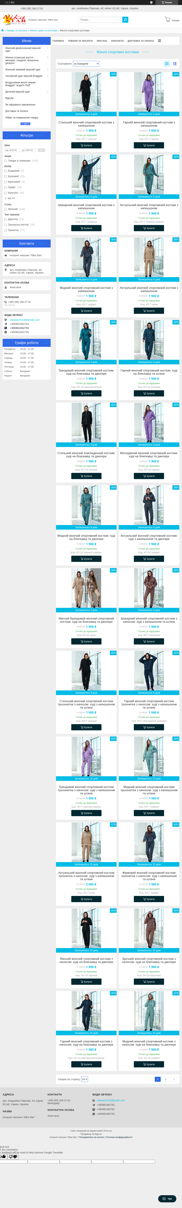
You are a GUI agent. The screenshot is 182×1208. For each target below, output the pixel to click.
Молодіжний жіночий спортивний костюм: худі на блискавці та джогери (149, 455)
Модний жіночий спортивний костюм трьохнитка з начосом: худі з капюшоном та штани (149, 790)
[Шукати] (125, 20)
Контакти (117, 41)
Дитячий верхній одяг (17, 91)
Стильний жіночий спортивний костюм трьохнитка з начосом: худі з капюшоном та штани (86, 704)
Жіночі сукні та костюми (43, 30)
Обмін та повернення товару (21, 117)
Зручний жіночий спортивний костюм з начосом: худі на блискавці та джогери (149, 960)
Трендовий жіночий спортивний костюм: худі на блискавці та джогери (86, 372)
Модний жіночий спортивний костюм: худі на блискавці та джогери (86, 537)
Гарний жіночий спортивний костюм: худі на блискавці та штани (149, 372)
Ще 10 (11, 198)
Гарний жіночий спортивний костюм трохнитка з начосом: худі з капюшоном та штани (149, 704)
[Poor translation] (13, 1157)
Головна (58, 41)
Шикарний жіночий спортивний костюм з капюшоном (86, 207)
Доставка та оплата (140, 41)
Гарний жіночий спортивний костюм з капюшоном (149, 124)
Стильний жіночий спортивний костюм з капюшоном (86, 124)
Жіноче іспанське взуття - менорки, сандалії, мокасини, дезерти (22, 60)
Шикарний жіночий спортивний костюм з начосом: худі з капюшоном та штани (149, 620)
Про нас (102, 41)
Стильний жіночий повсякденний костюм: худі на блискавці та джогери (86, 455)
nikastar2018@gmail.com (25, 319)
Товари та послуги (16, 30)
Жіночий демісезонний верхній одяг (23, 49)
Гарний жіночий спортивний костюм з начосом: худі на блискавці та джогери (86, 1043)
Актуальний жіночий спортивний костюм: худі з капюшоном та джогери (149, 537)
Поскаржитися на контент (91, 1137)
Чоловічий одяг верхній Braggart (23, 75)
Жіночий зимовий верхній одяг (22, 69)
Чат (167, 1198)
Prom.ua (108, 1131)
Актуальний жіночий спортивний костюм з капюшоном (149, 207)
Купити (88, 145)
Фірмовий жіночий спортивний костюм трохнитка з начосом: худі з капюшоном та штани (149, 876)
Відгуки (9, 98)
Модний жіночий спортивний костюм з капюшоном (86, 289)
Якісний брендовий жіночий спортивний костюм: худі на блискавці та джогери (86, 620)
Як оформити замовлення (20, 104)
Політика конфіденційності (119, 1137)
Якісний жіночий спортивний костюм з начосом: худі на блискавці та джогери (86, 960)
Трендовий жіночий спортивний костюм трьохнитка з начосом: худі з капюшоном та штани (86, 790)
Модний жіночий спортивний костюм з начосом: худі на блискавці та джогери (149, 1043)
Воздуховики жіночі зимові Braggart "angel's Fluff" (20, 84)
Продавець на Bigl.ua (91, 1134)
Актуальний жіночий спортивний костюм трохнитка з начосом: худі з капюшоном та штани (86, 876)
